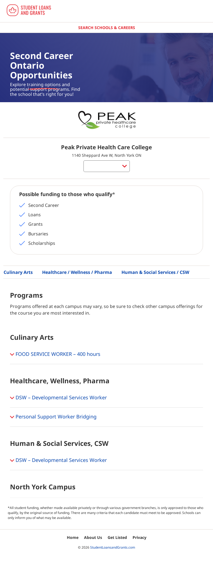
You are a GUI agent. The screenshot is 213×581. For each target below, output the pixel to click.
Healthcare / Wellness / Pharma (77, 272)
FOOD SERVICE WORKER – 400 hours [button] (55, 354)
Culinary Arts (18, 272)
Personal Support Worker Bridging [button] (53, 417)
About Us (93, 537)
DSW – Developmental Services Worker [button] (58, 398)
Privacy (139, 537)
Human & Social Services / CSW (155, 272)
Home (72, 537)
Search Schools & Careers (106, 27)
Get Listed (117, 537)
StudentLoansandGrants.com (112, 547)
